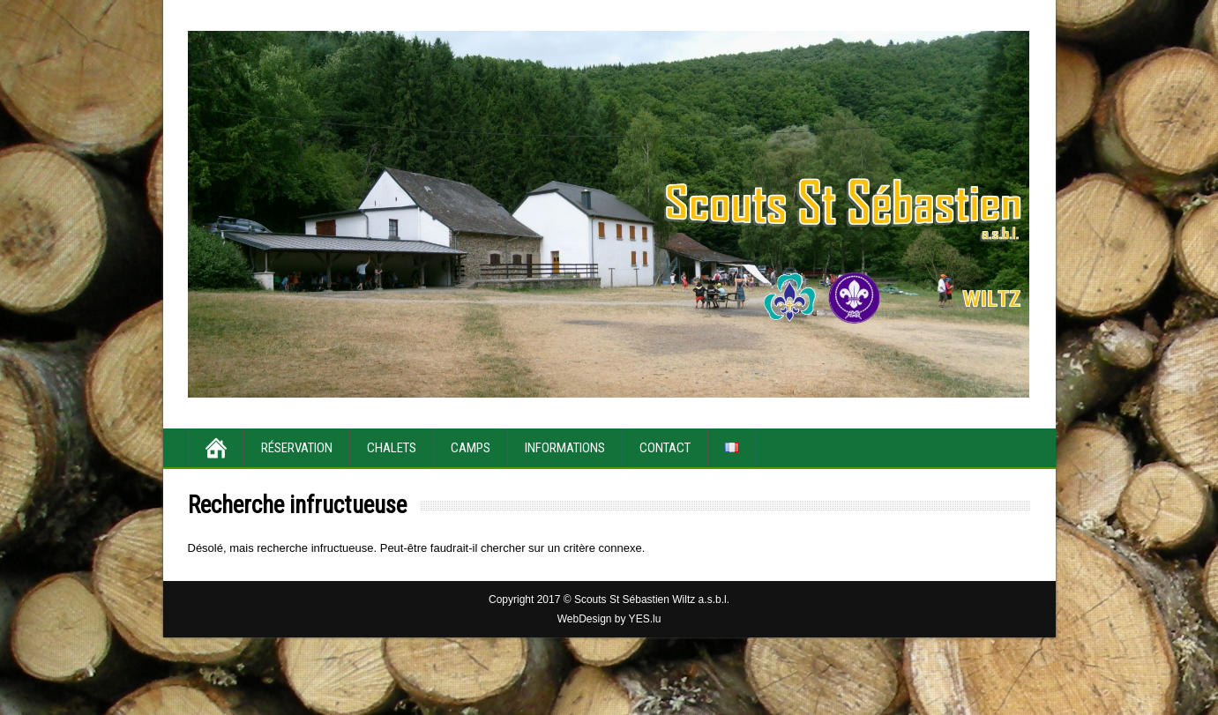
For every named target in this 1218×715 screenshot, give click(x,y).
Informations (565, 448)
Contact (665, 448)
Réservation (297, 448)
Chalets (391, 448)
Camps (470, 448)
